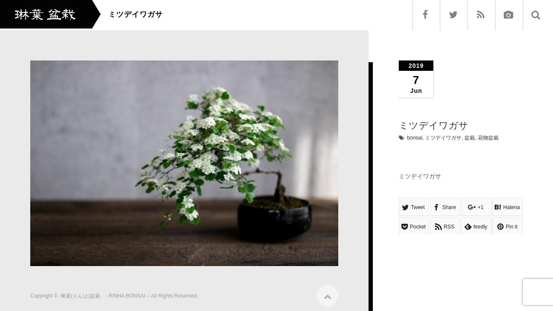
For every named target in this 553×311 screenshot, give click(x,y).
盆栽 (469, 138)
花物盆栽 (488, 138)
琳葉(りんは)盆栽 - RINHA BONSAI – (105, 293)
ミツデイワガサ (443, 138)
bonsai (414, 138)
